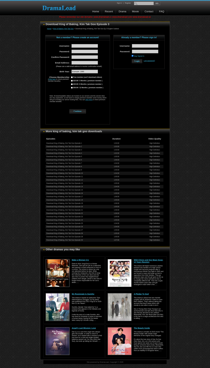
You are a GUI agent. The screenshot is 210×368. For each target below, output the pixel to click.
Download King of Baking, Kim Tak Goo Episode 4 (64, 153)
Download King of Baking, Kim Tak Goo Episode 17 (64, 197)
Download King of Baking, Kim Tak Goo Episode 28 (64, 233)
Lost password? (149, 61)
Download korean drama (59, 8)
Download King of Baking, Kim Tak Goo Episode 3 (64, 150)
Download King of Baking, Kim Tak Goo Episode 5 (64, 156)
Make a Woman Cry (80, 260)
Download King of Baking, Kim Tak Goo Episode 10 (64, 173)
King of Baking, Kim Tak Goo (63, 29)
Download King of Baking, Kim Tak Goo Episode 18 (64, 200)
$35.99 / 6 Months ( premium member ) (87, 84)
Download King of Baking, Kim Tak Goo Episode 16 (64, 193)
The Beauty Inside (142, 328)
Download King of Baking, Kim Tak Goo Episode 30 (64, 240)
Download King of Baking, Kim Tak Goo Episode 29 (64, 237)
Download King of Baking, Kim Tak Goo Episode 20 (64, 207)
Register (128, 3)
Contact (149, 11)
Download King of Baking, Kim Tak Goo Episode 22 (64, 213)
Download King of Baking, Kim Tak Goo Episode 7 (64, 163)
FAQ (161, 11)
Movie (135, 11)
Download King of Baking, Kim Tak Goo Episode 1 (64, 143)
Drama (122, 11)
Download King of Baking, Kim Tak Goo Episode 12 (64, 180)
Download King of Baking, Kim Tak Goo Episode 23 (64, 217)
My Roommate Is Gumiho (83, 294)
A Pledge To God (141, 294)
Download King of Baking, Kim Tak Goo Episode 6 (64, 160)
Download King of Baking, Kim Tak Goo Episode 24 (64, 220)
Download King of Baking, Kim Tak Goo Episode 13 (64, 183)
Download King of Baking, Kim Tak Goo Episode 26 (64, 227)
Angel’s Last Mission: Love (84, 328)
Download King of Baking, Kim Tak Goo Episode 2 (64, 146)
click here (89, 100)
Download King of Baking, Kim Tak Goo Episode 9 (64, 170)
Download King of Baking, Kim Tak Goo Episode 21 (64, 210)
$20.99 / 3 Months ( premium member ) (87, 81)
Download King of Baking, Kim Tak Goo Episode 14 (64, 187)
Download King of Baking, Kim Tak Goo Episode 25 (64, 223)
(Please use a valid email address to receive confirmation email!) (79, 66)
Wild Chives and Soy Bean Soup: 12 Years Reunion (148, 261)
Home (95, 11)
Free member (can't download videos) (87, 77)
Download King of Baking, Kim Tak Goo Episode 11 (64, 177)
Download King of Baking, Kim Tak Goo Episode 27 (64, 230)
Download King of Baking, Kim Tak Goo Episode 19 (64, 203)
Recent (109, 11)
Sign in (119, 3)
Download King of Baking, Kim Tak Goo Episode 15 (64, 190)
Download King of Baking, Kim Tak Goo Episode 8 (64, 167)
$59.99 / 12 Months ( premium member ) (88, 88)
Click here (52, 79)
